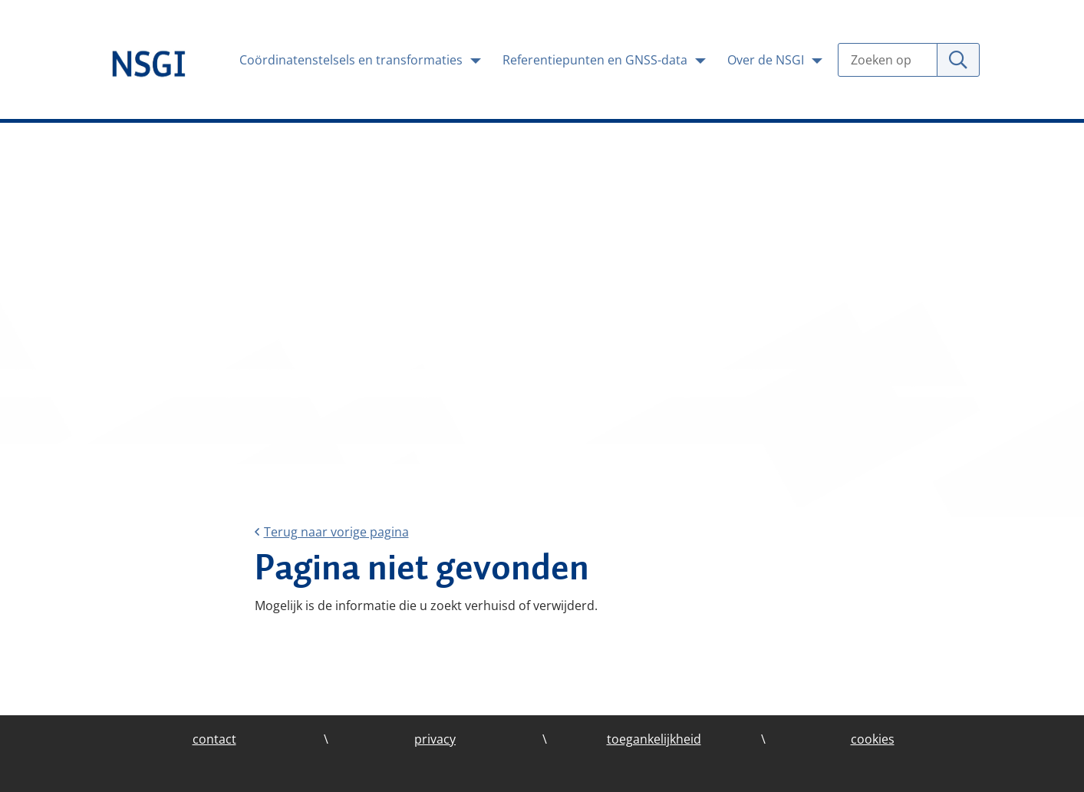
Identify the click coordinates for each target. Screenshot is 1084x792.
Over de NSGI (767, 59)
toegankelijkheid (654, 739)
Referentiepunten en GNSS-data (596, 59)
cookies (873, 739)
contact (214, 739)
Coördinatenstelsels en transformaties (352, 59)
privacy (435, 739)
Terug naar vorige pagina (332, 531)
